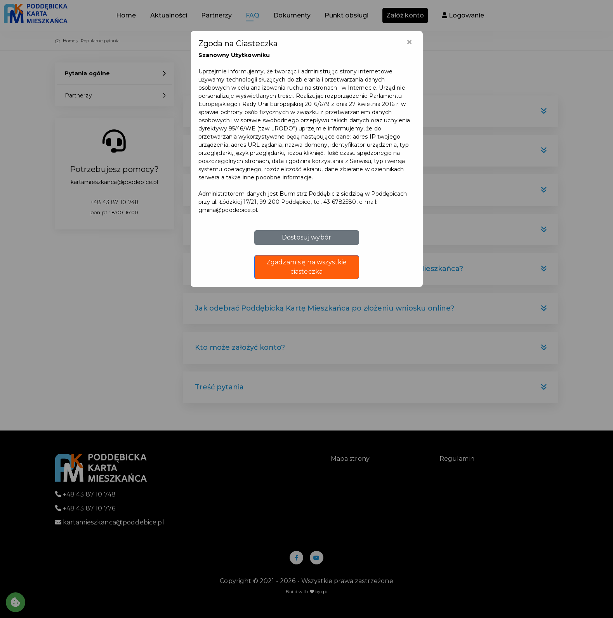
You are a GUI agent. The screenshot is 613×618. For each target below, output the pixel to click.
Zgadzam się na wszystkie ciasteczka (306, 267)
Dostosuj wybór (306, 237)
